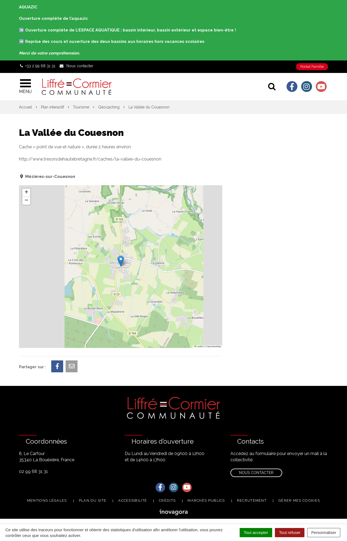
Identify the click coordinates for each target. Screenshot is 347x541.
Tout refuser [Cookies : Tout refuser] (289, 532)
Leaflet (198, 346)
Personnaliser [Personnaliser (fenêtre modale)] (323, 532)
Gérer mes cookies (299, 500)
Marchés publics (206, 500)
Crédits (167, 500)
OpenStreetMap (214, 346)
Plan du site (93, 500)
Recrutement (251, 500)
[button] (120, 261)
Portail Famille (312, 67)
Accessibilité (132, 500)
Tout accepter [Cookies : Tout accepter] (256, 532)
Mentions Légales (47, 500)
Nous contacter (256, 472)
